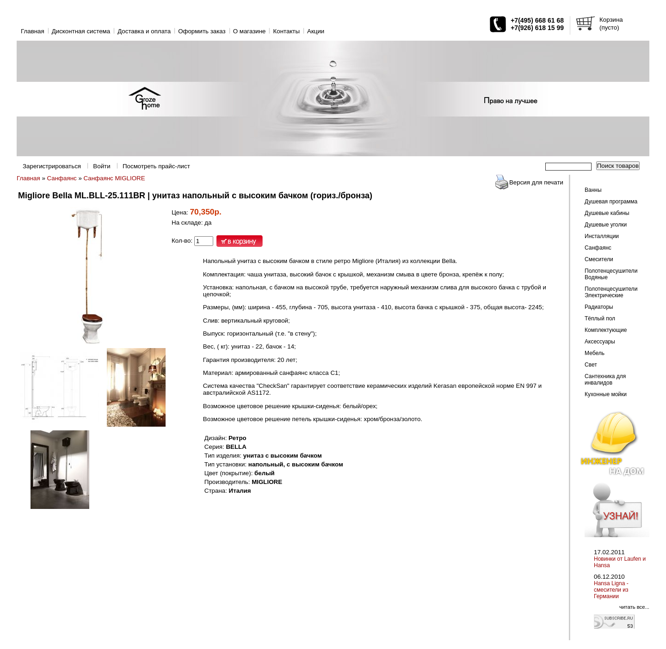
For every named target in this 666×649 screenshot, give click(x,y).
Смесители (599, 259)
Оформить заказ (202, 31)
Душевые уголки (606, 224)
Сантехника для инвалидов (605, 379)
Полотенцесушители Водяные (611, 274)
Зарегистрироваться (52, 166)
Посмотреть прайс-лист (156, 166)
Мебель (594, 353)
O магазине (249, 31)
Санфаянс (62, 178)
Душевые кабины (607, 213)
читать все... (634, 607)
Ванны (593, 190)
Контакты (286, 31)
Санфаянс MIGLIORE (114, 178)
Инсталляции (602, 236)
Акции (315, 31)
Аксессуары (600, 341)
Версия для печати (536, 182)
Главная (32, 31)
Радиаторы (599, 307)
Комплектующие (606, 330)
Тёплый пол (600, 318)
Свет (591, 364)
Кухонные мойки (606, 394)
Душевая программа (611, 201)
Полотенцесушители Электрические (611, 292)
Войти (101, 166)
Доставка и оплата (144, 31)
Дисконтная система (81, 31)
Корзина (611, 19)
